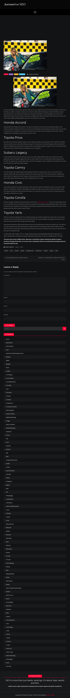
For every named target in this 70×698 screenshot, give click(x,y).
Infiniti (8, 478)
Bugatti (8, 364)
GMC (7, 456)
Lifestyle (8, 513)
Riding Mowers (10, 574)
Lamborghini (9, 499)
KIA (7, 492)
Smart (7, 599)
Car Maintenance (11, 382)
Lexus (7, 510)
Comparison (9, 403)
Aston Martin (9, 346)
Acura (7, 339)
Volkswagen (9, 659)
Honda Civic (39, 250)
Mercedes (8, 538)
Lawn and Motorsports (12, 506)
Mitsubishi (9, 549)
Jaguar (8, 485)
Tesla (7, 631)
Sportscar (8, 606)
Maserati (8, 527)
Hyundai (8, 474)
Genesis (8, 449)
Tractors (8, 641)
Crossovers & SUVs (11, 407)
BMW (7, 360)
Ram (7, 570)
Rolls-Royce (9, 581)
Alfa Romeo (9, 343)
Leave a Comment (33, 74)
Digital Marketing (11, 417)
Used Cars (22, 74)
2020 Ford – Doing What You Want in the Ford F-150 (51, 259)
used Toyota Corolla (43, 202)
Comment (7, 275)
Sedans (8, 591)
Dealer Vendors (10, 414)
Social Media (9, 602)
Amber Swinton (9, 247)
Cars (7, 389)
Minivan (8, 545)
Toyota (16, 74)
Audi (7, 350)
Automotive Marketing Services (15, 353)
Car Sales (8, 385)
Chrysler (8, 396)
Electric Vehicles (10, 424)
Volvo (7, 663)
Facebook (8, 431)
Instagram (9, 481)
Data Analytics (10, 410)
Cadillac (8, 371)
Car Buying (9, 375)
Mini (7, 542)
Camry (6, 250)
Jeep (7, 488)
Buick (7, 367)
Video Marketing (10, 655)
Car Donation (10, 378)
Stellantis (8, 609)
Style (7, 613)
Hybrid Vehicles (10, 471)
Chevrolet (8, 392)
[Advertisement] (35, 26)
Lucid (7, 520)
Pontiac (8, 556)
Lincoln (8, 517)
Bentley (8, 357)
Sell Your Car (9, 595)
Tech (7, 623)
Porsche (8, 559)
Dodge (8, 421)
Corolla (16, 250)
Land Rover (9, 503)
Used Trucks (9, 652)
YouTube (8, 666)
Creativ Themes (50, 695)
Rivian (7, 577)
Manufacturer (10, 524)
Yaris (56, 250)
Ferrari (8, 435)
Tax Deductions (10, 620)
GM (7, 453)
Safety (8, 584)
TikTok (8, 634)
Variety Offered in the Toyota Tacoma (16, 257)
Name (6, 297)
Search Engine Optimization (14, 588)
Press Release (10, 563)
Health (8, 463)
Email (6, 306)
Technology (9, 627)
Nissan (8, 552)
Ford (7, 442)
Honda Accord (29, 250)
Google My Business (11, 460)
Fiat (7, 439)
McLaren (8, 535)
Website (6, 315)
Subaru (11, 74)
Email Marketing (10, 428)
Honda (6, 74)
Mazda (8, 531)
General (8, 446)
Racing (8, 567)
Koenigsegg (9, 495)
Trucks (8, 645)
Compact (8, 399)
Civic (11, 250)
